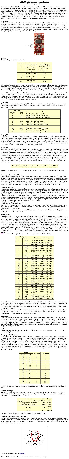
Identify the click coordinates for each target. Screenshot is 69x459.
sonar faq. (22, 453)
